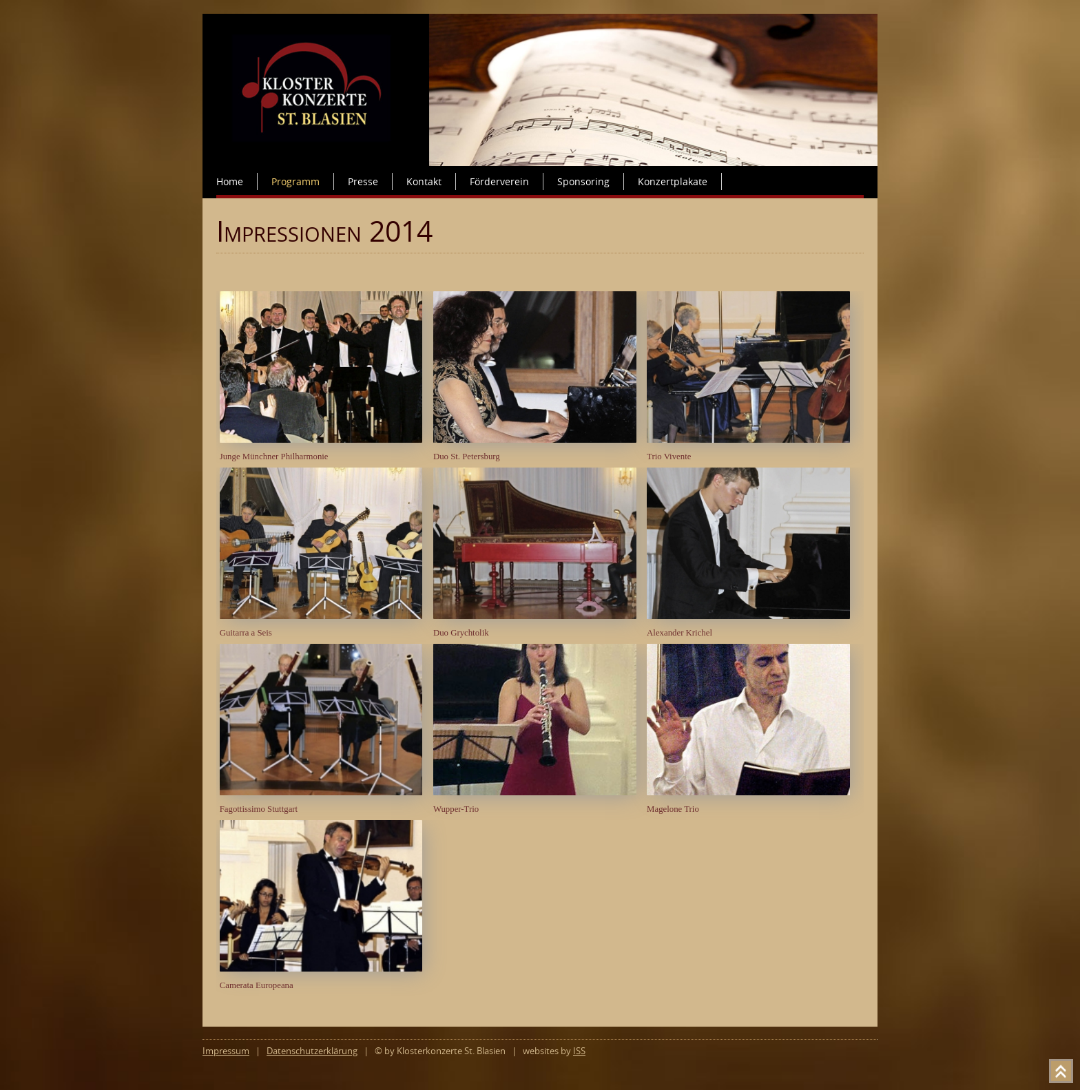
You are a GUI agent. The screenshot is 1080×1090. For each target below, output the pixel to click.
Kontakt (424, 181)
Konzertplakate (672, 181)
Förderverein (499, 181)
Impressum (225, 1051)
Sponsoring (583, 181)
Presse (363, 181)
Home (229, 181)
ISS (579, 1051)
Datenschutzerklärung (312, 1051)
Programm (295, 181)
